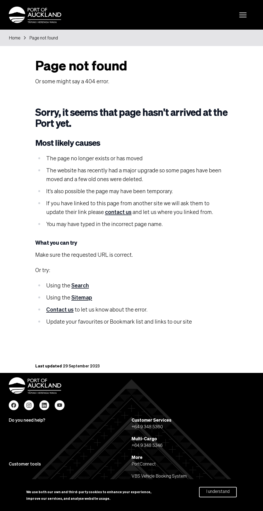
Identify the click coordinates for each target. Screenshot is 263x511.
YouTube (60, 405)
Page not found (43, 38)
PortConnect (144, 464)
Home (15, 38)
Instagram (29, 405)
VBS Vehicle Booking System (159, 476)
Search (80, 285)
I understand (218, 492)
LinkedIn (44, 405)
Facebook (14, 405)
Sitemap (81, 297)
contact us (118, 211)
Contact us (60, 309)
